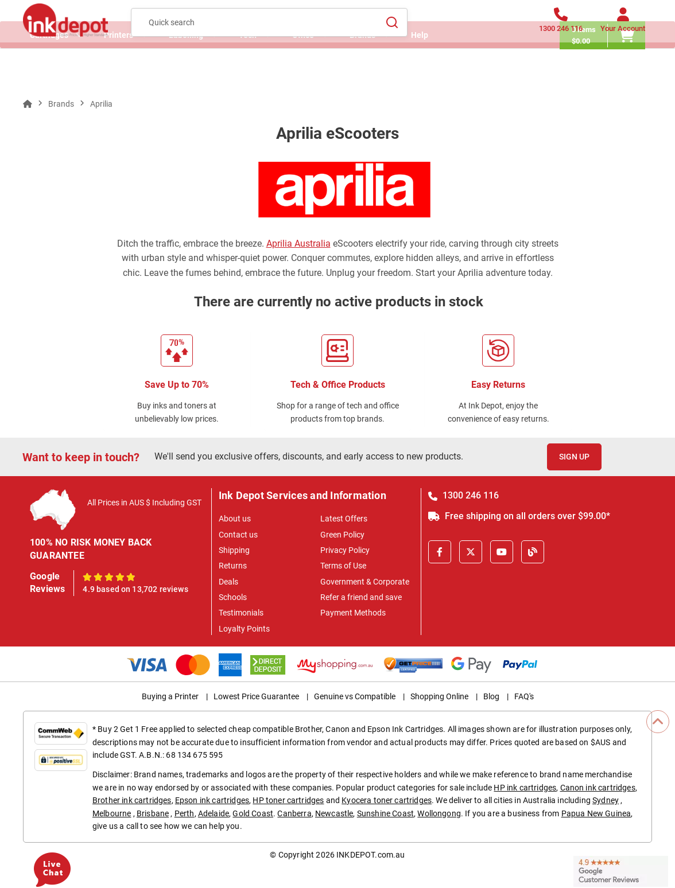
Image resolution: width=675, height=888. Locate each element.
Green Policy (342, 534)
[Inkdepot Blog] (533, 552)
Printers (118, 71)
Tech (248, 71)
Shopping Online (439, 696)
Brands (362, 71)
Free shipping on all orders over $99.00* (519, 516)
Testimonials (241, 612)
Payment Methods (353, 612)
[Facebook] (440, 552)
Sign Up (574, 456)
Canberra (294, 813)
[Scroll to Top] (657, 721)
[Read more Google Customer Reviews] (620, 870)
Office (303, 71)
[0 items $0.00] (609, 72)
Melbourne (111, 813)
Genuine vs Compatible (354, 696)
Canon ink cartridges (597, 787)
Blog (491, 696)
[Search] (392, 29)
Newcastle (334, 813)
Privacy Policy (345, 550)
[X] (471, 552)
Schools (233, 597)
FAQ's (524, 696)
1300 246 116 (463, 495)
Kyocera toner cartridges (387, 800)
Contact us (238, 534)
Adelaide (213, 813)
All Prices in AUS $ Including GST (144, 502)
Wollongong (439, 813)
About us (235, 518)
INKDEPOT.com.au (370, 854)
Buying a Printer (170, 696)
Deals (228, 581)
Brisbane (153, 813)
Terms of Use (343, 565)
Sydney (605, 800)
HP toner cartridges (288, 800)
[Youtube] (502, 552)
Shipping (234, 550)
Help (419, 71)
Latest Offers (343, 518)
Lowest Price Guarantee (256, 696)
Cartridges (49, 71)
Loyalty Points (244, 628)
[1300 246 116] (561, 30)
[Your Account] (622, 30)
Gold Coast (252, 813)
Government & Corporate (364, 581)
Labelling (186, 71)
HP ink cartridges (525, 787)
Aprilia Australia (298, 243)
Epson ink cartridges (212, 800)
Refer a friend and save (361, 597)
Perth (184, 813)
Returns (233, 565)
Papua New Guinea (596, 813)
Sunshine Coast (385, 813)
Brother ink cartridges (132, 800)
